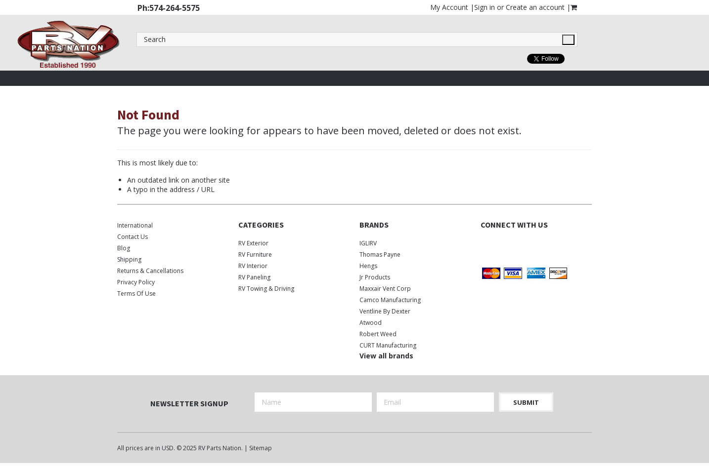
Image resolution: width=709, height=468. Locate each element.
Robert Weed (378, 334)
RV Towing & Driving (266, 288)
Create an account (535, 7)
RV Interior (252, 266)
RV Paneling (254, 277)
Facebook (487, 245)
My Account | (452, 7)
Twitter (504, 245)
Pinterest (538, 245)
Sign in (484, 7)
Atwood (370, 322)
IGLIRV (368, 243)
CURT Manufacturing (387, 345)
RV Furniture (255, 254)
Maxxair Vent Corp (385, 288)
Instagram (521, 245)
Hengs (368, 266)
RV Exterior (253, 243)
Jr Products (374, 277)
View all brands (386, 355)
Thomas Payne (379, 254)
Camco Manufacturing (390, 300)
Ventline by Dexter (384, 311)
